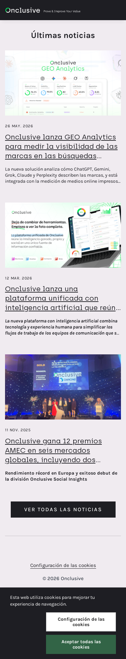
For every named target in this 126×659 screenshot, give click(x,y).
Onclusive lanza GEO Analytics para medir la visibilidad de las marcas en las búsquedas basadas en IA (61, 151)
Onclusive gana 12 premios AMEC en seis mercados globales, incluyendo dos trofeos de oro (53, 455)
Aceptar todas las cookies (81, 644)
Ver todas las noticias (63, 509)
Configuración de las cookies (63, 565)
